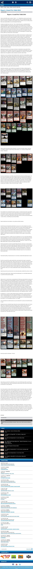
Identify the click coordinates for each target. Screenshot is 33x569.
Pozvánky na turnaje (4, 489)
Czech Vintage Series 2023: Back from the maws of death (10, 516)
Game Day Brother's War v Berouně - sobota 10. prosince (10, 529)
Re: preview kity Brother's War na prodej (7, 520)
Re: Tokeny (2, 499)
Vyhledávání (27, 2)
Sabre (17, 568)
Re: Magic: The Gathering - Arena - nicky (7, 473)
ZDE (2, 423)
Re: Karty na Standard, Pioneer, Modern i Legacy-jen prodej (10, 486)
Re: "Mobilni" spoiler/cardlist (5, 477)
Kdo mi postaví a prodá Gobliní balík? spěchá (8, 482)
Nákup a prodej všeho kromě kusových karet (7, 481)
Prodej (2, 524)
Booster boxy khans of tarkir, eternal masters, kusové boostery (11, 533)
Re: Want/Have (3, 537)
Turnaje (2, 428)
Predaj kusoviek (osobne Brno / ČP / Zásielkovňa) (9, 507)
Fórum (16, 1)
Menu (30, 2)
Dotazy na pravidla (3, 468)
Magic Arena (3, 472)
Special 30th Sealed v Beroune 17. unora (7, 490)
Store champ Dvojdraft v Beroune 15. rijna (7, 546)
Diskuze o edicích (3, 476)
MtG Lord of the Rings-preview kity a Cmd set (8, 503)
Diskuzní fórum (4, 460)
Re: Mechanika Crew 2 (4, 469)
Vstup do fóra (28, 549)
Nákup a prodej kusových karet (5, 485)
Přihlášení (12, 1)
